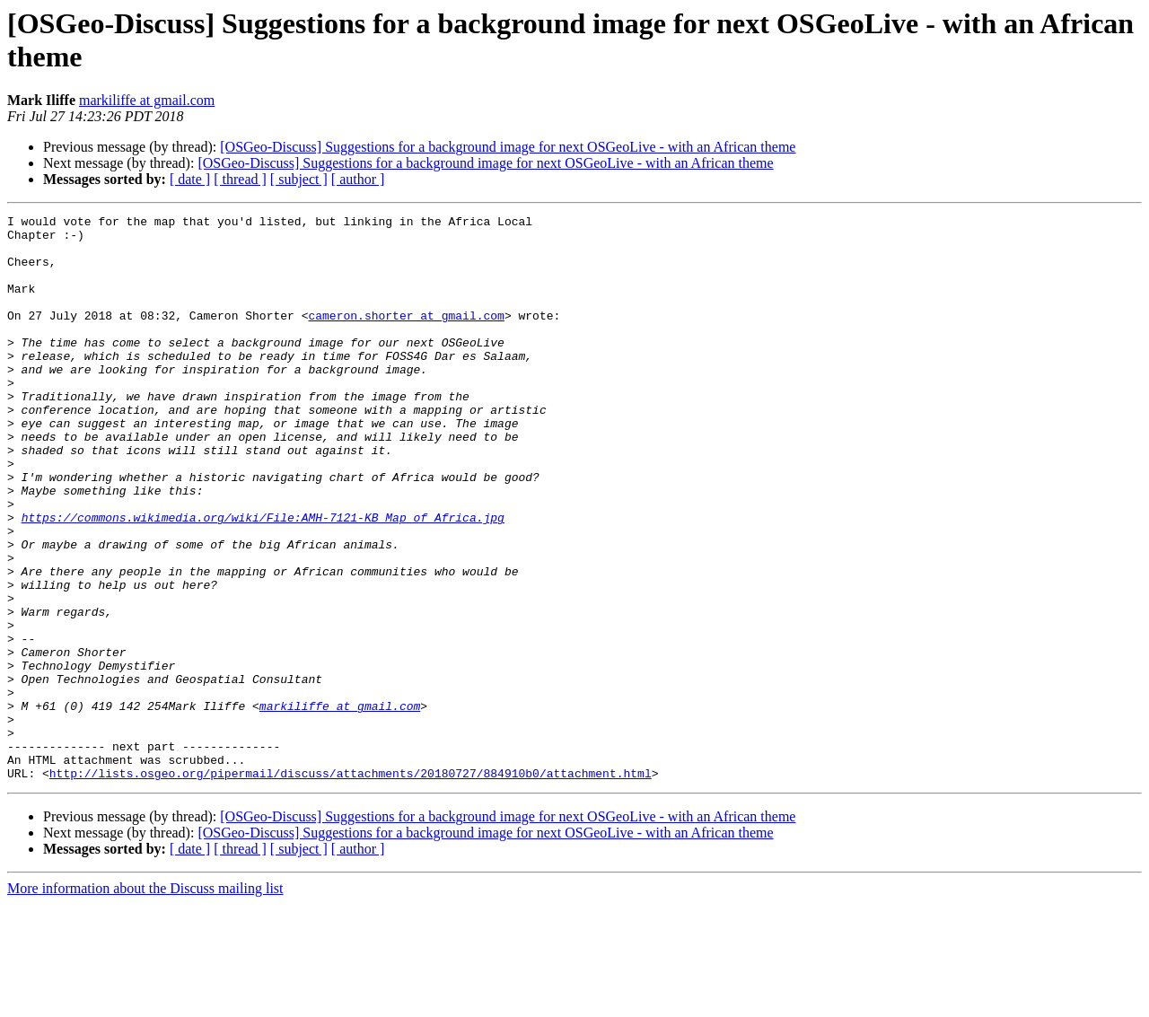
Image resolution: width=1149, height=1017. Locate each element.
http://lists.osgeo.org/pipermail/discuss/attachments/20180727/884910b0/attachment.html (350, 886)
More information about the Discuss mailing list (145, 1001)
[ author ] (358, 179)
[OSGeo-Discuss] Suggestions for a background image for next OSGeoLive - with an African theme (507, 146)
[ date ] (190, 179)
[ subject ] (299, 179)
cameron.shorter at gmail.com (406, 337)
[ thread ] (240, 179)
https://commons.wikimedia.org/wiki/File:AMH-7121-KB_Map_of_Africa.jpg (263, 579)
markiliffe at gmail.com (147, 100)
